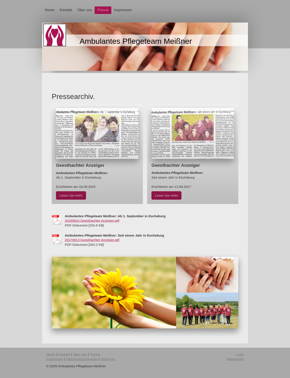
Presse (95, 354)
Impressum (54, 359)
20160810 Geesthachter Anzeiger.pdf (92, 220)
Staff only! (108, 359)
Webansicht (235, 359)
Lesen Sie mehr (71, 195)
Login (240, 354)
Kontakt (64, 354)
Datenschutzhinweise (81, 359)
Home (50, 354)
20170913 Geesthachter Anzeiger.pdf (92, 240)
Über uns (79, 354)
